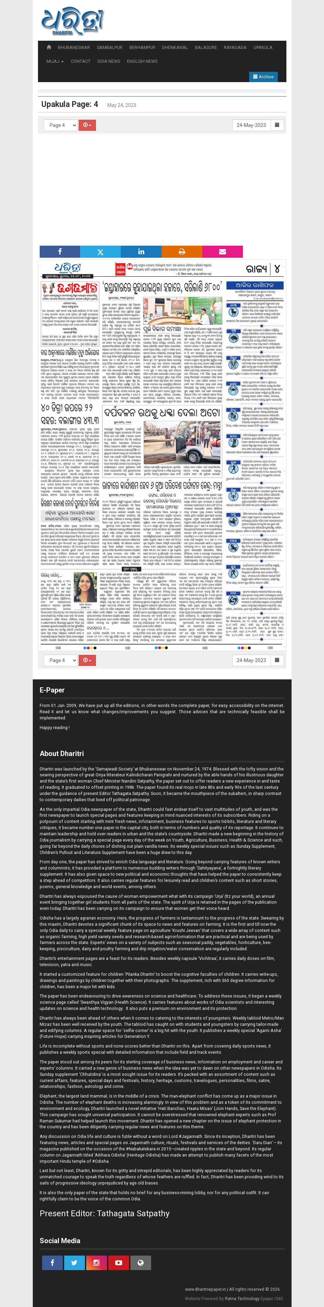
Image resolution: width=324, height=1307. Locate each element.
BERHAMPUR (142, 47)
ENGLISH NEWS (142, 61)
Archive (263, 76)
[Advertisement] (162, 188)
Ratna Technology (242, 1298)
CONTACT (80, 61)
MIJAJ (55, 61)
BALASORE (206, 47)
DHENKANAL (175, 47)
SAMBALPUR (109, 47)
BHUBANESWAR (74, 47)
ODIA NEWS (108, 61)
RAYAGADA (235, 47)
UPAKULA (263, 47)
